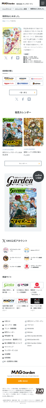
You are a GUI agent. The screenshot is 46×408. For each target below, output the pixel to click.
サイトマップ (8, 347)
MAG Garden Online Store (34, 344)
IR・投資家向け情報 (10, 361)
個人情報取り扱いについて (13, 343)
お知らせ (7, 321)
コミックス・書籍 (21, 9)
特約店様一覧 (8, 336)
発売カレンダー (9, 332)
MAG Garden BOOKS (34, 336)
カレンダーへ (23, 163)
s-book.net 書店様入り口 (13, 339)
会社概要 (7, 354)
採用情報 (7, 357)
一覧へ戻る (23, 92)
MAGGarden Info (33, 339)
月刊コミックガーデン (35, 321)
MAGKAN (30, 328)
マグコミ (30, 325)
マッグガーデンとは (11, 350)
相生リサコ (5, 21)
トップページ (6, 9)
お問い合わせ (23, 381)
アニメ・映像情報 (10, 328)
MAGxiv (30, 332)
